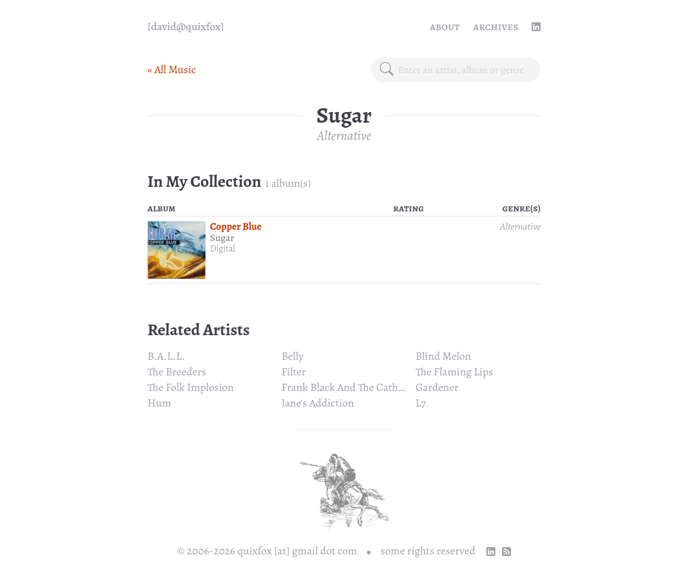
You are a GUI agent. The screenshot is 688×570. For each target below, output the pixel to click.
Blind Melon (443, 356)
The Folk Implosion (190, 387)
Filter (293, 371)
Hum (159, 402)
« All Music (171, 69)
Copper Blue (235, 226)
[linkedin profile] (536, 26)
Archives (495, 26)
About (445, 26)
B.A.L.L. (166, 356)
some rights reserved (428, 550)
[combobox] (465, 70)
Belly (292, 356)
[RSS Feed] (506, 551)
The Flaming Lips (454, 371)
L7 (420, 402)
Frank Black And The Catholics (350, 387)
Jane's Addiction (317, 402)
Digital (222, 249)
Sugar (222, 237)
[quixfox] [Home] (185, 27)
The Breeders (176, 371)
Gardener (436, 387)
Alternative (344, 135)
